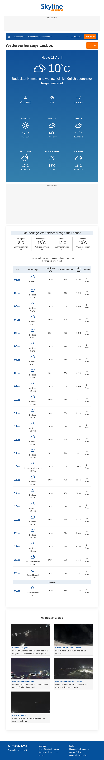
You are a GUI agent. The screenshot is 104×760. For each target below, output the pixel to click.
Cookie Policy (75, 752)
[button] (65, 36)
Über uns (42, 746)
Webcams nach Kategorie (40, 37)
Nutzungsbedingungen (79, 749)
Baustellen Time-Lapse (48, 752)
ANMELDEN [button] (76, 37)
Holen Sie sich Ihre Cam (49, 749)
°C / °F (92, 45)
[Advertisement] (51, 25)
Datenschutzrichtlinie (78, 755)
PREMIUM (90, 36)
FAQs (71, 746)
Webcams (19, 37)
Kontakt (42, 755)
